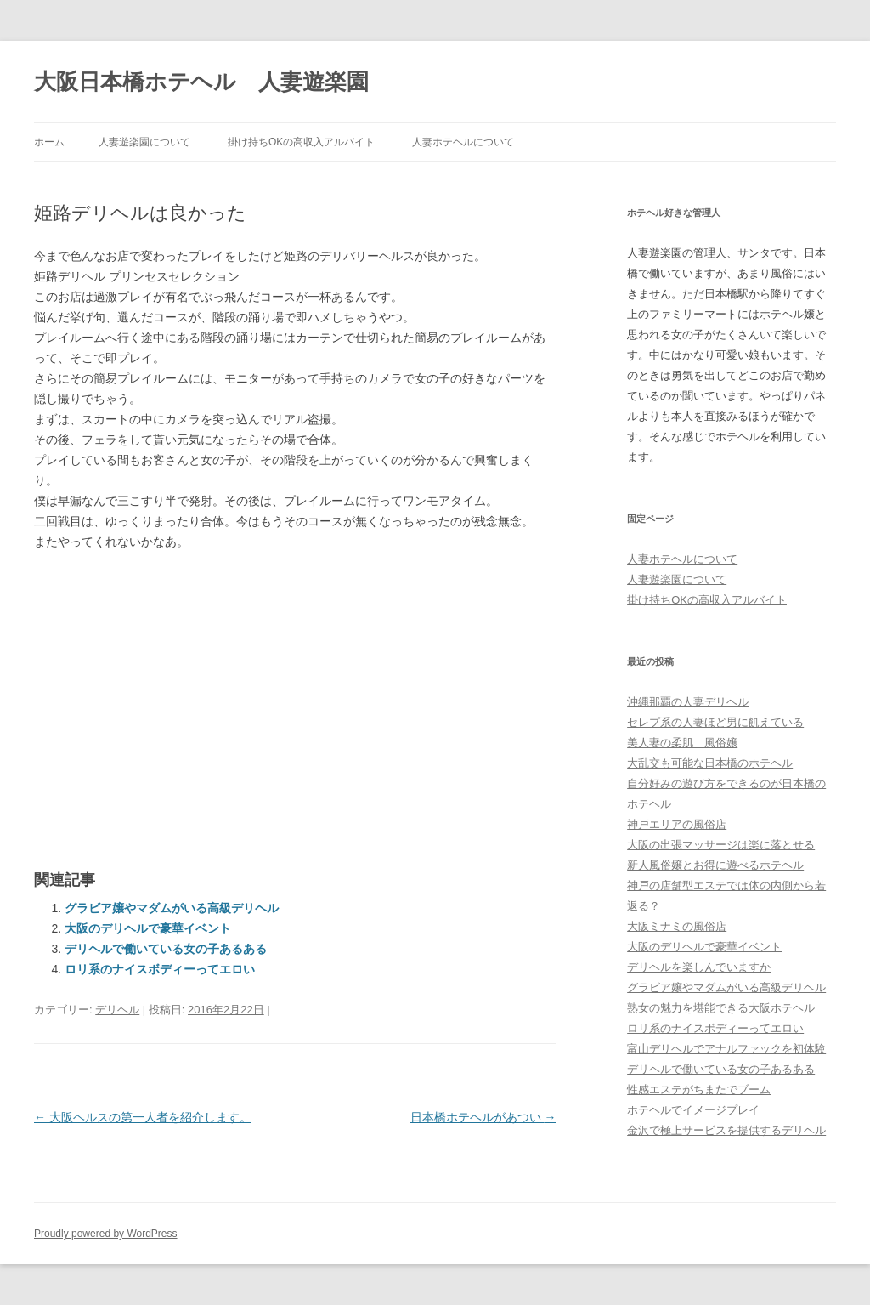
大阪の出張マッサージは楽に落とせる (721, 844)
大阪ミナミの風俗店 (676, 926)
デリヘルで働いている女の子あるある (166, 949)
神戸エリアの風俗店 (676, 824)
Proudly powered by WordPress (106, 1234)
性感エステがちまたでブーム (699, 1089)
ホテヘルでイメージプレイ (693, 1110)
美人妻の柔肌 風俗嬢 (682, 742)
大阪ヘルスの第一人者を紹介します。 (142, 1117)
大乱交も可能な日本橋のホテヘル (710, 763)
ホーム (49, 142)
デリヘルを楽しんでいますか (699, 967)
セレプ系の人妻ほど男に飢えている (715, 722)
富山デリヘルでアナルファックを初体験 (726, 1048)
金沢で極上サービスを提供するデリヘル (726, 1130)
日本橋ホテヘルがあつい (483, 1117)
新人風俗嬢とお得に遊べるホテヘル (715, 865)
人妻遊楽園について (144, 142)
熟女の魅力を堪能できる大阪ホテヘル (721, 1007)
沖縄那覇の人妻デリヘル (688, 701)
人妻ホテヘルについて (463, 142)
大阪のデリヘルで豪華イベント (148, 928)
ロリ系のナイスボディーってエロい (160, 969)
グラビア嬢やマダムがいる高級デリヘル (172, 908)
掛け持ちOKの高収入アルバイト (301, 142)
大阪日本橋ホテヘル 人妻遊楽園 (201, 81)
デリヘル (117, 1009)
